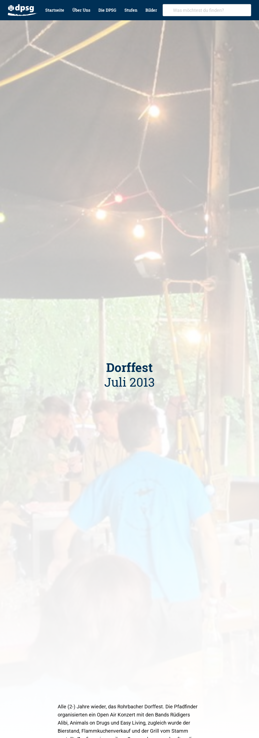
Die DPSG (107, 10)
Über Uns (81, 10)
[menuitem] (22, 10)
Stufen (130, 10)
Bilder (151, 10)
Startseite (54, 10)
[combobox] (207, 10)
